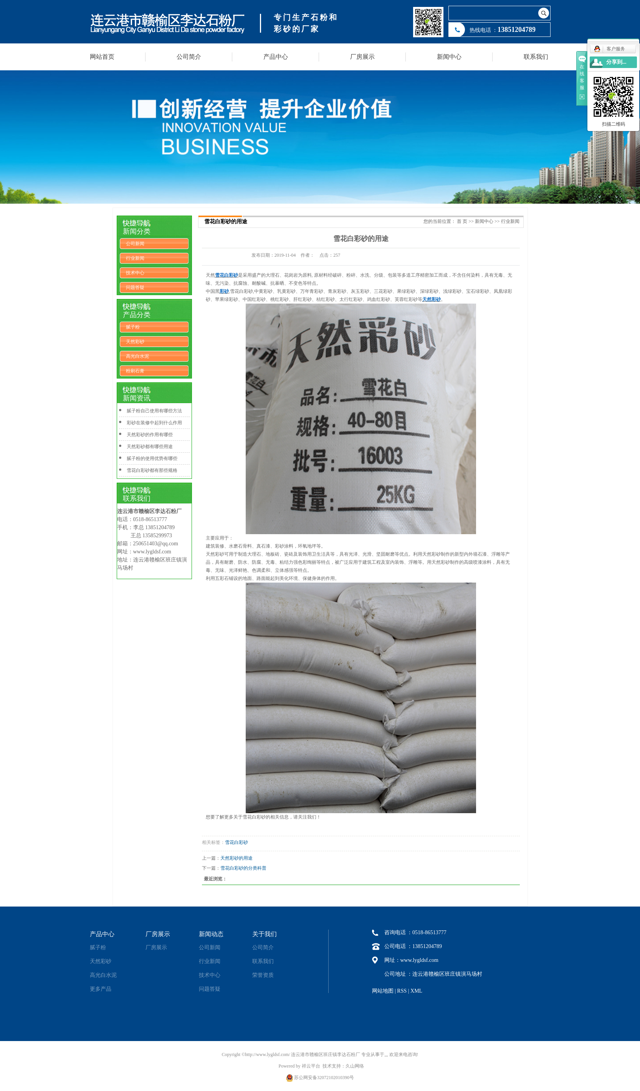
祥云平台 (311, 1066)
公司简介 (189, 56)
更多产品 (100, 989)
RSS (402, 991)
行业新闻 (135, 258)
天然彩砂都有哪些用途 (150, 446)
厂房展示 (362, 56)
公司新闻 (135, 243)
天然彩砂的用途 (236, 858)
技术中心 (135, 273)
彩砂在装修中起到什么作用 (154, 422)
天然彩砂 (135, 341)
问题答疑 (135, 287)
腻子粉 (133, 327)
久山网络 (355, 1066)
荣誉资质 (263, 975)
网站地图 (383, 991)
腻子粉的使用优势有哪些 (152, 458)
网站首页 (102, 56)
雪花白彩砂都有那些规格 (152, 470)
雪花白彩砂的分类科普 (243, 868)
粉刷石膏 (135, 371)
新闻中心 (449, 56)
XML (416, 991)
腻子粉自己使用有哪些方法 (154, 410)
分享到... (616, 62)
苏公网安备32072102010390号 (324, 1077)
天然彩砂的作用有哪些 (150, 434)
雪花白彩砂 (236, 842)
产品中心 (275, 56)
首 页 (462, 221)
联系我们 (536, 56)
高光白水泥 (137, 356)
